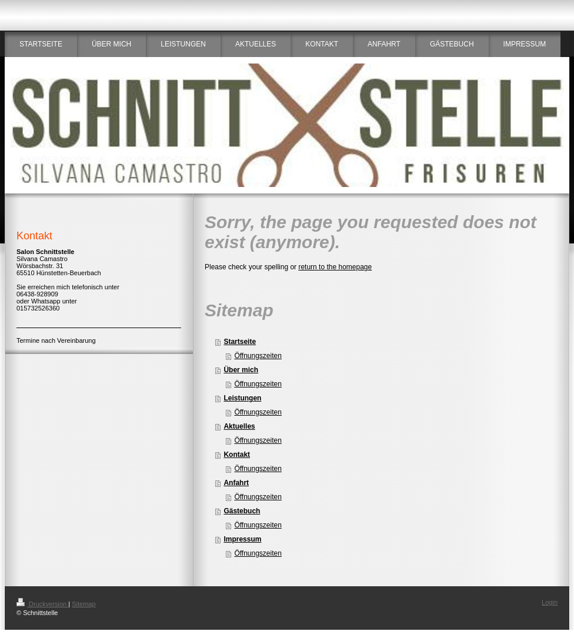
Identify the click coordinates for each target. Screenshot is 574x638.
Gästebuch (241, 511)
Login (550, 602)
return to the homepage (335, 267)
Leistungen (242, 398)
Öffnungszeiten (258, 356)
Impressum (242, 539)
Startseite (239, 342)
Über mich (240, 370)
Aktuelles (239, 426)
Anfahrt (236, 483)
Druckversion (42, 603)
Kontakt (236, 454)
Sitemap (83, 603)
